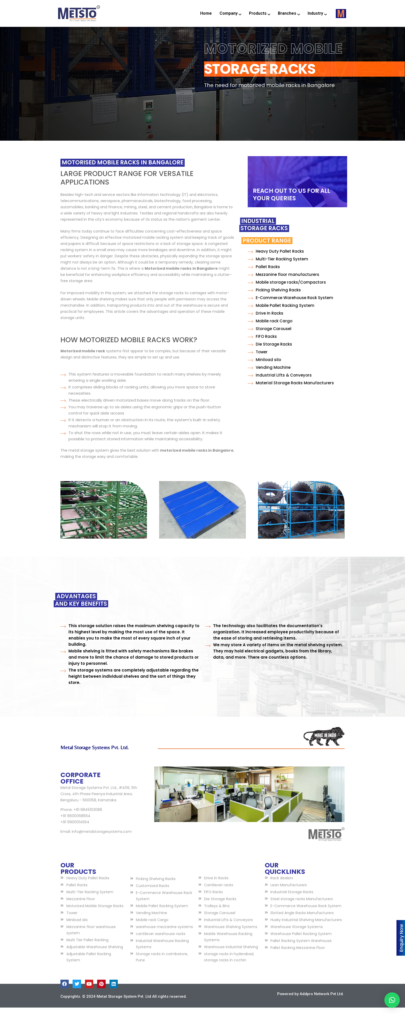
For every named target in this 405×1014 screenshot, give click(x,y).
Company (230, 13)
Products (259, 13)
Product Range (232, 247)
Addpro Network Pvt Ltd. (322, 1000)
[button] (392, 1000)
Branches (289, 13)
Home (206, 13)
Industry (317, 13)
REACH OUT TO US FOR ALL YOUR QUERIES (291, 201)
